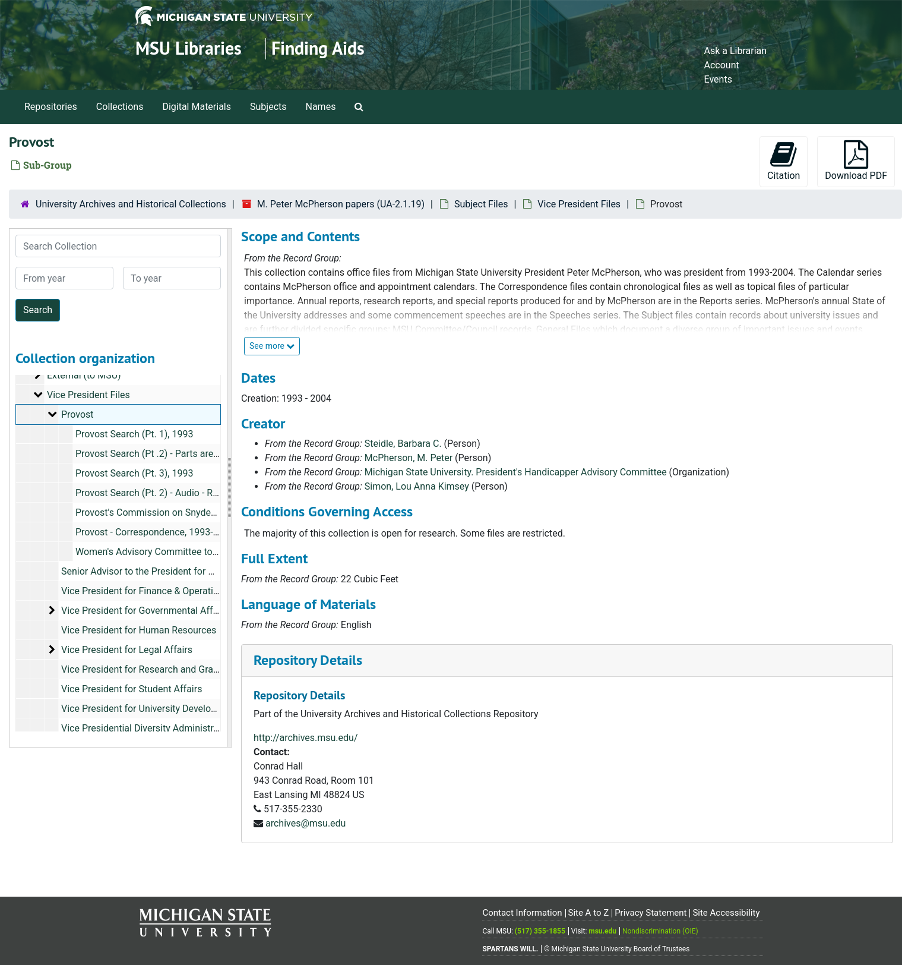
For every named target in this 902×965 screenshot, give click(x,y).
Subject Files (481, 204)
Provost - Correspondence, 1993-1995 (155, 532)
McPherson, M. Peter (408, 457)
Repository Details (308, 660)
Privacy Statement (650, 912)
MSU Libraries (188, 48)
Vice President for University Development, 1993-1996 (174, 708)
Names (321, 106)
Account (721, 65)
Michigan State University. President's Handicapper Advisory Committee (516, 472)
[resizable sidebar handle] (229, 488)
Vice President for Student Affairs (131, 689)
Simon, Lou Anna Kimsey (417, 486)
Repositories (50, 106)
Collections (120, 106)
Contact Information (522, 912)
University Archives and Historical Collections (131, 204)
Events (718, 79)
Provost (77, 414)
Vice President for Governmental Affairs (145, 610)
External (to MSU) (84, 375)
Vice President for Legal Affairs (126, 649)
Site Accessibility (725, 912)
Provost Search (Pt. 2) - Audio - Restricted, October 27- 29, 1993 (208, 493)
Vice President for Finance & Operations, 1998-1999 (169, 591)
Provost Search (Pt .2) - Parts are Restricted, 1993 (179, 453)
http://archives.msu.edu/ (306, 737)
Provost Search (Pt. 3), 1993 (134, 473)
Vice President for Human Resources (138, 630)
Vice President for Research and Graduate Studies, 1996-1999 (191, 669)
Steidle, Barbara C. (403, 443)
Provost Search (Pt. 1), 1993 (134, 434)
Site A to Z (588, 912)
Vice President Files (579, 204)
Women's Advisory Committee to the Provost (169, 551)
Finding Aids (318, 48)
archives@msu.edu (305, 823)
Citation (783, 160)
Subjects (268, 106)
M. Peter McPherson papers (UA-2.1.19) (341, 204)
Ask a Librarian (735, 50)
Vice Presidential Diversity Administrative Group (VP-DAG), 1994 (195, 728)
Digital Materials (196, 106)
